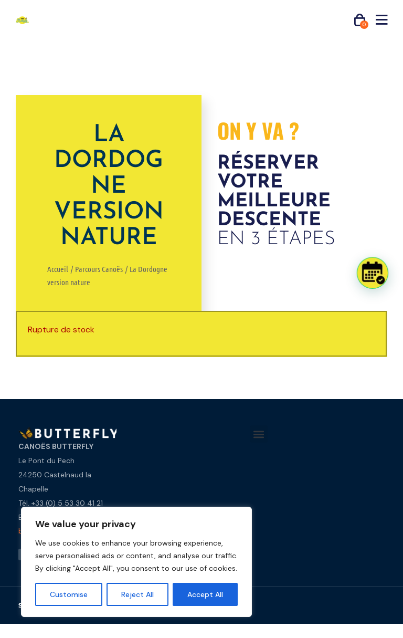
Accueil (57, 269)
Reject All (137, 594)
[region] (136, 562)
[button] (259, 434)
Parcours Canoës (99, 269)
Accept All (205, 594)
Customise (69, 594)
